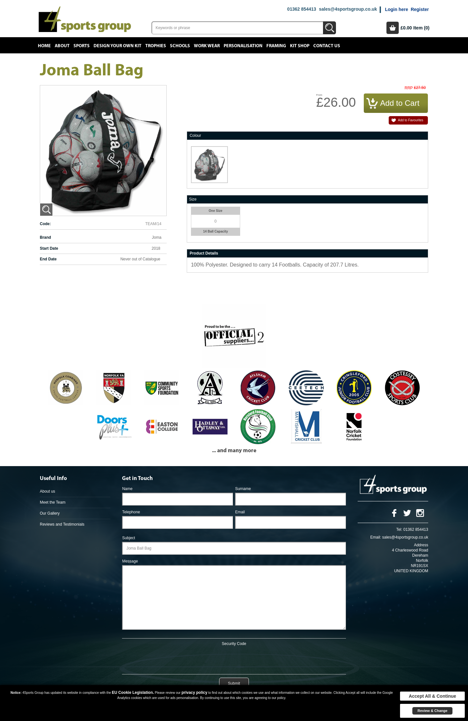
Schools (180, 46)
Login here (396, 9)
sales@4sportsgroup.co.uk (348, 9)
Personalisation (243, 46)
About (62, 46)
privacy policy (194, 692)
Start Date (49, 248)
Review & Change (432, 711)
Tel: (399, 529)
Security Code (234, 643)
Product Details (204, 253)
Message (130, 561)
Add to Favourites (410, 120)
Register (420, 9)
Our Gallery (50, 513)
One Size (215, 211)
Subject (128, 538)
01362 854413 (301, 9)
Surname (243, 488)
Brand (45, 237)
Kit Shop (299, 46)
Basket (392, 27)
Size (192, 199)
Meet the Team (52, 502)
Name (127, 488)
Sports (81, 46)
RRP (409, 88)
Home (44, 46)
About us (47, 491)
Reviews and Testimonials (62, 524)
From (319, 94)
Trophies (155, 46)
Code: (45, 224)
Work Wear (207, 46)
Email (240, 512)
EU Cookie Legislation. (133, 692)
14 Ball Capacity (215, 231)
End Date (48, 259)
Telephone (131, 512)
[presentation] (234, 659)
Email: (375, 537)
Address (421, 545)
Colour (195, 135)
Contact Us (326, 46)
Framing (276, 46)
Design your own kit (117, 46)
